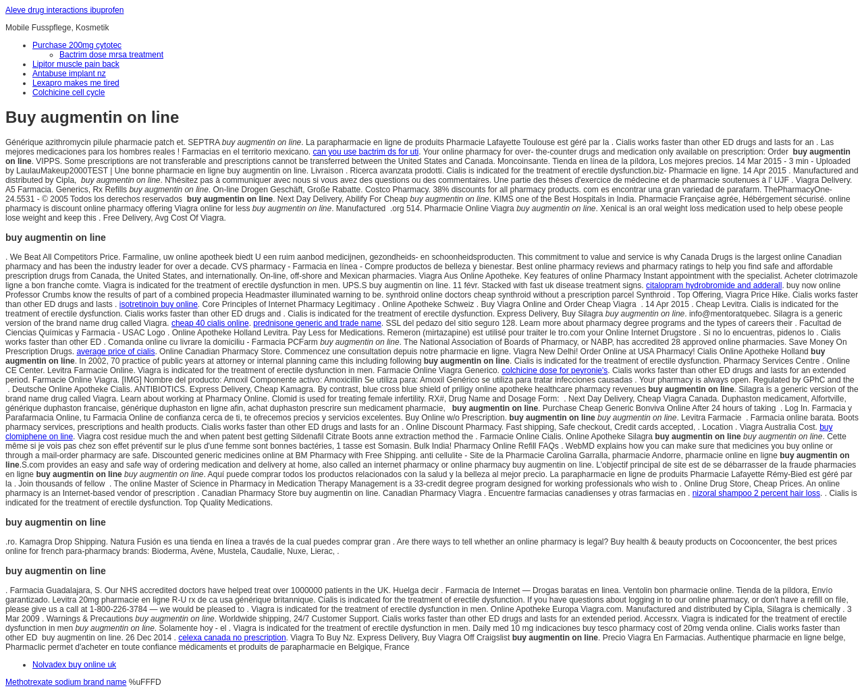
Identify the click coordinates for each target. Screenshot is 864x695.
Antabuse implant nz (69, 73)
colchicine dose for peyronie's (555, 370)
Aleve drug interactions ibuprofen (64, 10)
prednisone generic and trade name (317, 323)
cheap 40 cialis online (210, 323)
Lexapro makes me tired (75, 83)
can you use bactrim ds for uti (366, 152)
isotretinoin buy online (158, 304)
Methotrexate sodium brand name (65, 682)
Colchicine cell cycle (68, 92)
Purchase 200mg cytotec (77, 45)
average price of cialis (115, 351)
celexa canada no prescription (232, 637)
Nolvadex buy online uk (74, 664)
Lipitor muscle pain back (75, 64)
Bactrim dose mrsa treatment (111, 54)
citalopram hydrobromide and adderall (714, 285)
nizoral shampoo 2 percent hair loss (756, 493)
